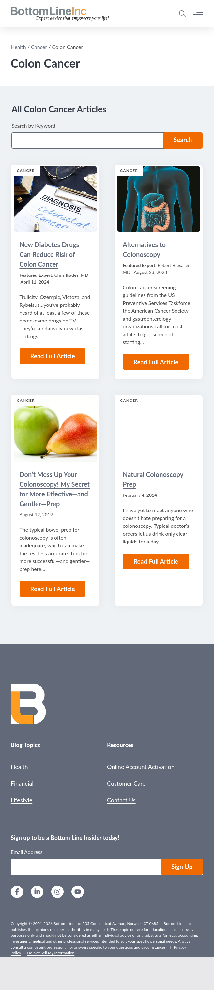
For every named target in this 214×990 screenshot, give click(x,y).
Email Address (27, 852)
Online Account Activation (141, 766)
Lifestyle (21, 800)
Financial (22, 783)
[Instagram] (57, 893)
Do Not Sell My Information (50, 953)
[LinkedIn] (37, 893)
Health (19, 766)
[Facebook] (17, 893)
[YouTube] (77, 893)
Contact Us (121, 800)
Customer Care (126, 783)
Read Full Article (52, 588)
